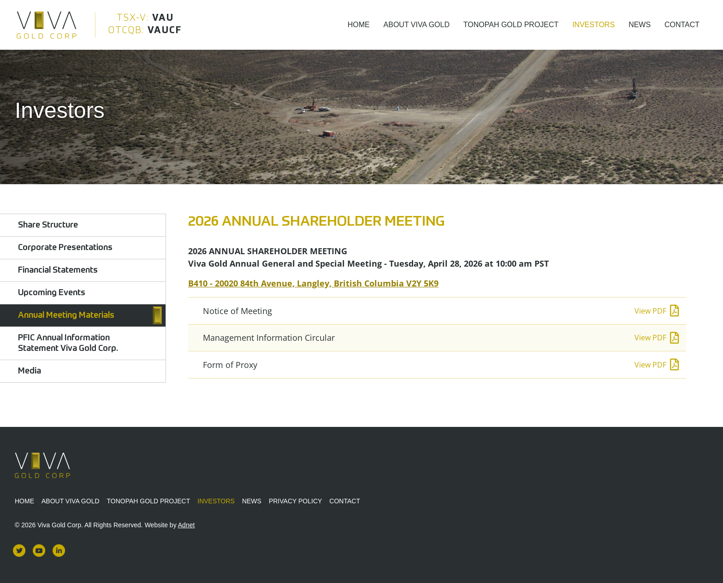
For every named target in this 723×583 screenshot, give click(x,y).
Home (359, 25)
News (639, 25)
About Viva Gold (417, 25)
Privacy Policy (295, 501)
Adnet (186, 525)
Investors (593, 25)
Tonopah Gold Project (511, 25)
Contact (681, 25)
